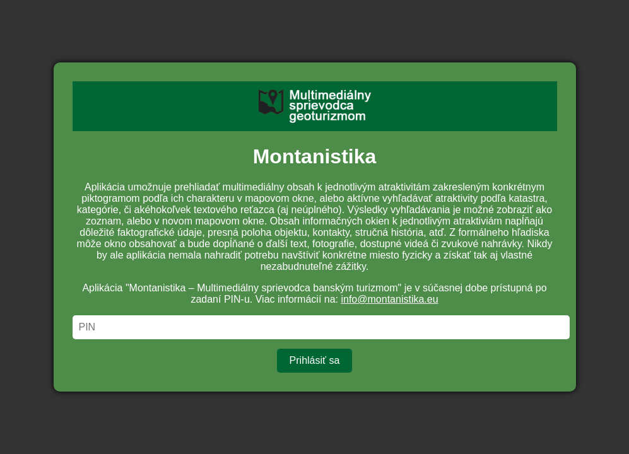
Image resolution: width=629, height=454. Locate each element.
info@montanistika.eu (389, 299)
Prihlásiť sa (315, 360)
